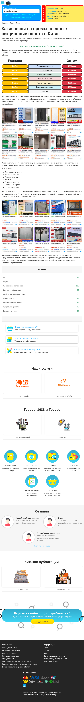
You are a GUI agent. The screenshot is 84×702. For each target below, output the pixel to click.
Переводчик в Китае (9, 648)
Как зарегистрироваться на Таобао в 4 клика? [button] (42, 46)
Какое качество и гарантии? (28, 349)
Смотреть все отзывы (42, 546)
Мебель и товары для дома (41, 294)
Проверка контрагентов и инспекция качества (19, 664)
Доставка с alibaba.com (11, 650)
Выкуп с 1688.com (9, 653)
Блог (12, 23)
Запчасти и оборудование (41, 290)
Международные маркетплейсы (56, 659)
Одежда (41, 277)
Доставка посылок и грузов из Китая (16, 667)
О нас (46, 648)
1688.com (72, 66)
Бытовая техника (41, 311)
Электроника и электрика (41, 286)
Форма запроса (9, 8)
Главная (5, 23)
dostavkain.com (49, 695)
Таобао (15, 66)
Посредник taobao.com (10, 656)
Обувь (41, 281)
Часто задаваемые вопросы (54, 656)
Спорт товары (41, 298)
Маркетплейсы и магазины (41, 302)
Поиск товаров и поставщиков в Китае (16, 661)
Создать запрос (42, 622)
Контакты (47, 650)
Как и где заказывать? (26, 327)
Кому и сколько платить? (27, 338)
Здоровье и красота (41, 307)
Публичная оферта (51, 661)
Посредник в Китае (9, 659)
